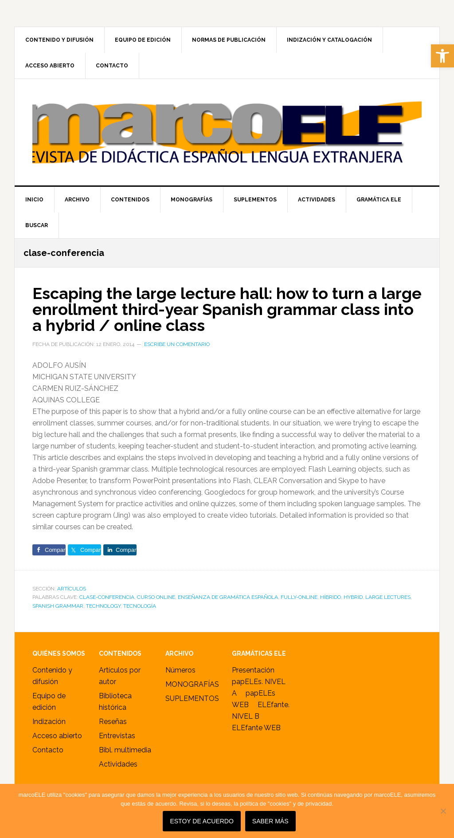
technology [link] (103, 606)
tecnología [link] (139, 606)
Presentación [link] (253, 670)
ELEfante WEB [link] (256, 728)
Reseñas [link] (113, 721)
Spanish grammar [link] (57, 606)
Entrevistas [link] (117, 736)
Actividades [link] (118, 764)
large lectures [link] (388, 597)
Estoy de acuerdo (201, 821)
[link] (442, 55)
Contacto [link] (47, 750)
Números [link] (180, 670)
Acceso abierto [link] (57, 736)
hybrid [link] (353, 597)
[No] (442, 811)
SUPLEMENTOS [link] (192, 698)
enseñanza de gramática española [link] (228, 597)
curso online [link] (156, 597)
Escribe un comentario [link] (177, 344)
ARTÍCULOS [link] (71, 589)
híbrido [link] (330, 597)
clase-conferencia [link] (106, 597)
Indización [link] (49, 721)
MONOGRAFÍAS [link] (192, 684)
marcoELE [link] (227, 132)
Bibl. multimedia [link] (125, 750)
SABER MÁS (270, 821)
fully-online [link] (299, 597)
